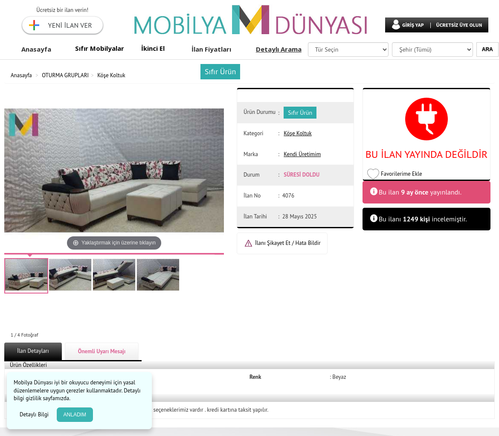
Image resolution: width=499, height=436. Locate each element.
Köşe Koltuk (111, 75)
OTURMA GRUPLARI (65, 75)
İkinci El (153, 48)
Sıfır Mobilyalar (99, 48)
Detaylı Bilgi (35, 414)
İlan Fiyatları (211, 49)
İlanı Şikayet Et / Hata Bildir (288, 243)
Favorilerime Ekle (401, 173)
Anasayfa (36, 49)
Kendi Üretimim (302, 154)
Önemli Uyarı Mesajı (102, 351)
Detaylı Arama (279, 49)
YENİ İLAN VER (70, 25)
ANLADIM (75, 415)
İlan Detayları (33, 351)
